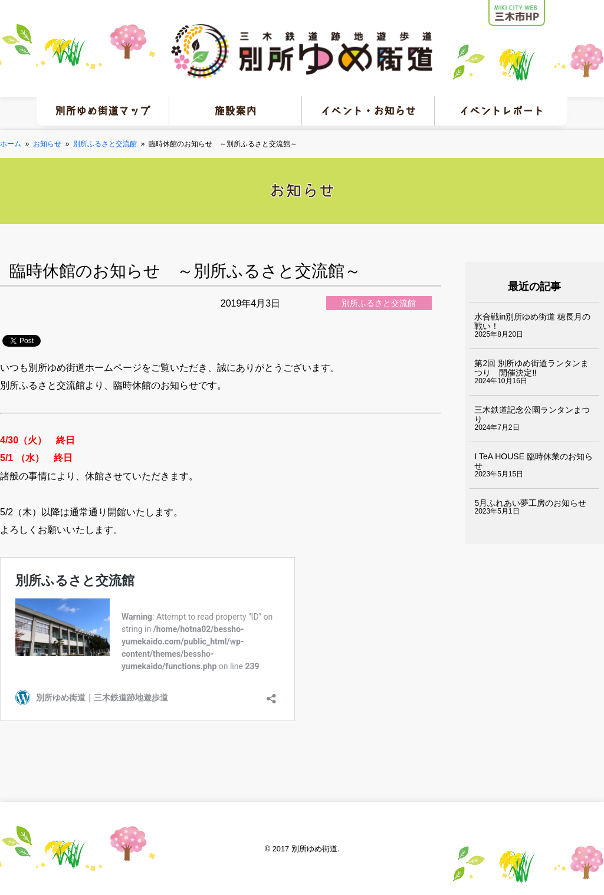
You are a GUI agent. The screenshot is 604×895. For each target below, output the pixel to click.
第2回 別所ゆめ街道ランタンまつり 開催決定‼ (531, 367)
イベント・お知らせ (368, 111)
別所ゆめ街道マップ (102, 111)
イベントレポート (501, 111)
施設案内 (235, 111)
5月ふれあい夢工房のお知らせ (530, 503)
